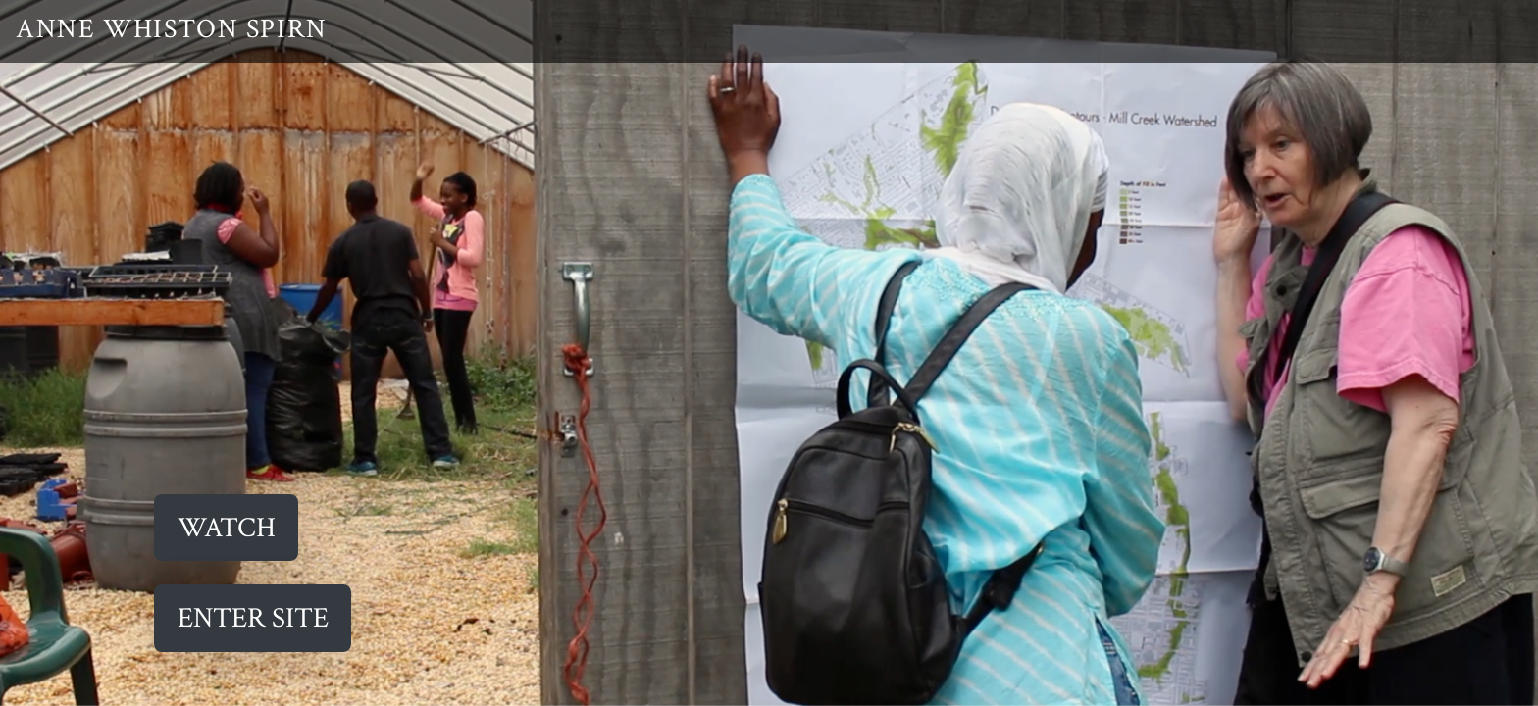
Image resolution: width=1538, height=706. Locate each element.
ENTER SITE (253, 618)
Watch (227, 528)
